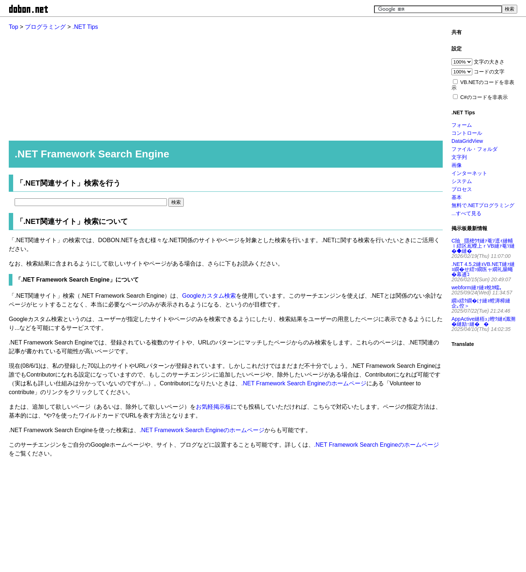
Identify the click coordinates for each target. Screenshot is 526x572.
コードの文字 (489, 72)
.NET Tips (85, 27)
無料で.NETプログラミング (482, 205)
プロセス (461, 189)
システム (461, 181)
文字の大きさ (489, 62)
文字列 (459, 157)
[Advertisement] (223, 82)
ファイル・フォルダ (474, 149)
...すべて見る (466, 213)
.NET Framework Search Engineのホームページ (303, 383)
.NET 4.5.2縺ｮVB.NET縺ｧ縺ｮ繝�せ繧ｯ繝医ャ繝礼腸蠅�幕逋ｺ (483, 269)
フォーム (461, 125)
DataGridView (467, 141)
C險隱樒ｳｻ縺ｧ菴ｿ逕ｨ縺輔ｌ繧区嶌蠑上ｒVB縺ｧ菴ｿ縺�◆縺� (483, 246)
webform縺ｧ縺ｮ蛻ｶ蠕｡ (476, 287)
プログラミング (45, 27)
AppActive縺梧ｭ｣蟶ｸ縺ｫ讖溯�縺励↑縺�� (483, 321)
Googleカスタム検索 (209, 296)
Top (13, 27)
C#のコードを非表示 (484, 97)
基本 (456, 197)
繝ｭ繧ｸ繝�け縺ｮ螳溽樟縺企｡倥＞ (480, 303)
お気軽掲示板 (213, 407)
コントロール (466, 133)
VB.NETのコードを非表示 (482, 85)
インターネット (469, 173)
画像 (456, 165)
